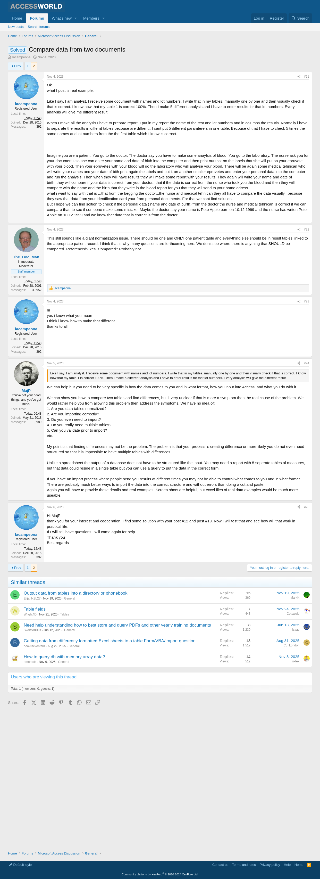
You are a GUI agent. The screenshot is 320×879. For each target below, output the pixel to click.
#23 (306, 394)
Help (287, 865)
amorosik (30, 801)
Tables (64, 753)
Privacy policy (270, 865)
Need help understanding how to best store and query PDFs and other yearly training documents (117, 763)
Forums (37, 18)
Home (17, 18)
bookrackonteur (34, 785)
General (69, 737)
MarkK (294, 736)
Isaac (295, 768)
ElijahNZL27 (32, 737)
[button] (75, 18)
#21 (306, 101)
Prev (17, 90)
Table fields (35, 747)
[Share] (299, 101)
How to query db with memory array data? (64, 795)
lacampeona (21, 82)
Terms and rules (244, 865)
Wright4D (30, 753)
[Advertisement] (102, 54)
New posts (16, 27)
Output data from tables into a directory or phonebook (76, 732)
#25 (306, 646)
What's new (62, 18)
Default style (20, 865)
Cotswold (293, 752)
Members (91, 18)
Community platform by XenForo (160, 874)
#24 (306, 502)
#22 (306, 322)
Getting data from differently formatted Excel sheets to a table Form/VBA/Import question (110, 779)
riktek (295, 800)
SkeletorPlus (32, 769)
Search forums (39, 27)
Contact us (220, 865)
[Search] (300, 18)
